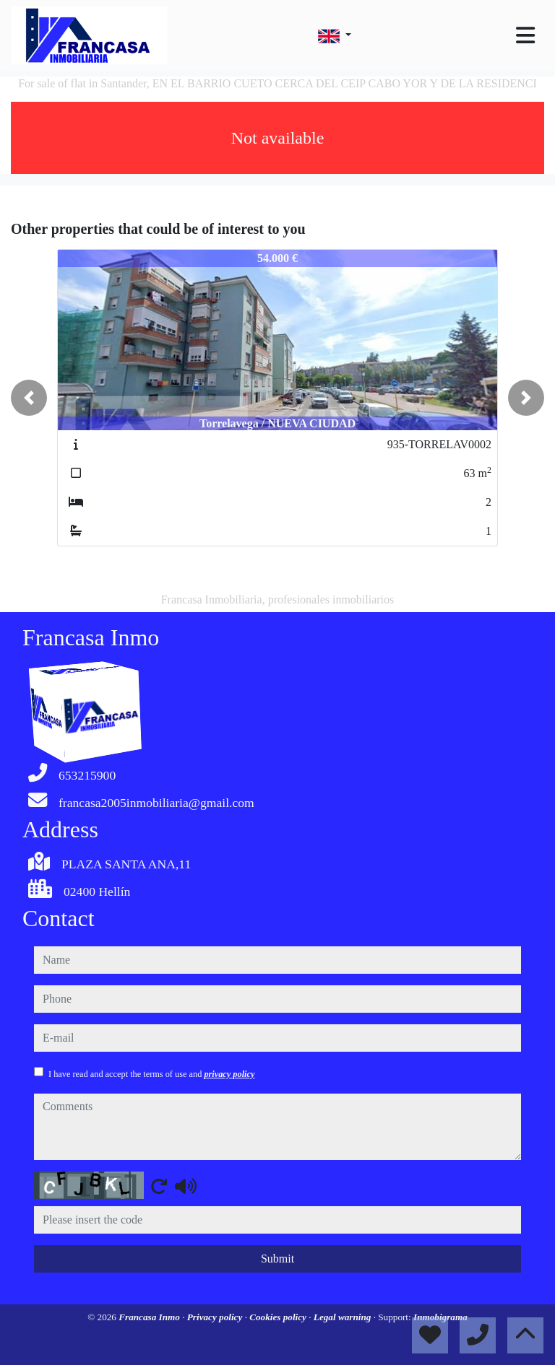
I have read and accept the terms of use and (151, 1074)
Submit (277, 1258)
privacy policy (229, 1074)
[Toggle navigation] (525, 35)
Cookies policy (279, 1317)
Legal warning (344, 1317)
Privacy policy (216, 1317)
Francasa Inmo (150, 1317)
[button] (29, 398)
